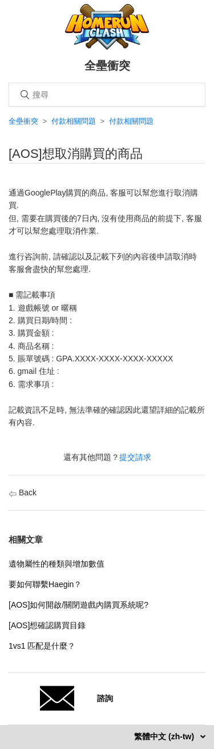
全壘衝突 (23, 121)
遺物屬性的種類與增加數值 (56, 563)
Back (23, 492)
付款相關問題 (73, 121)
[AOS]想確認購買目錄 (47, 625)
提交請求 (135, 457)
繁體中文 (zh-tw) (165, 736)
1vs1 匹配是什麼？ (42, 645)
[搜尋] (107, 94)
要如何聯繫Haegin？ (45, 584)
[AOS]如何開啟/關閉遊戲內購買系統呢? (78, 604)
